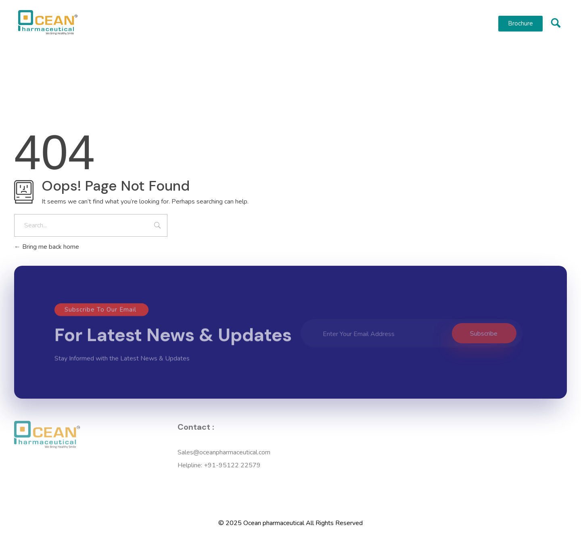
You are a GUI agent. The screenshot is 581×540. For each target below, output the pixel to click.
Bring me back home (46, 246)
